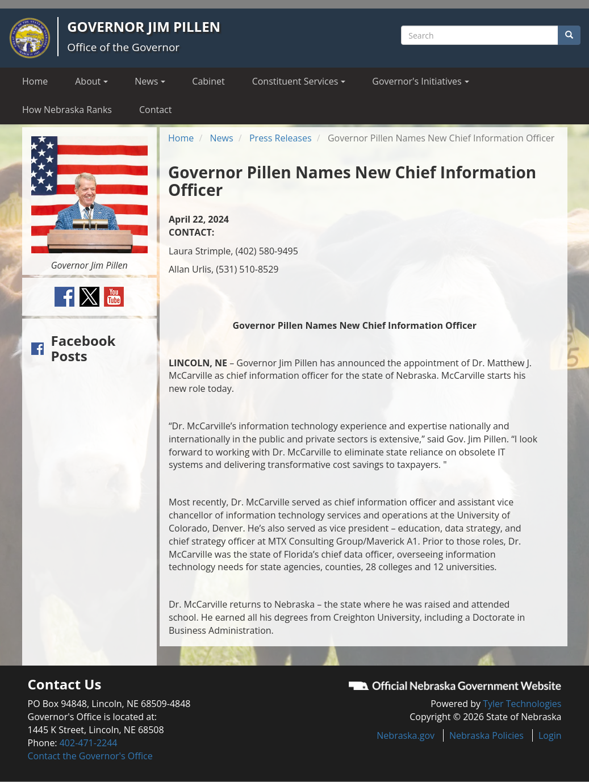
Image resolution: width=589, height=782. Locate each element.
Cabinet (208, 81)
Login (550, 735)
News (221, 138)
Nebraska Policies (486, 735)
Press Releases (280, 138)
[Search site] (479, 35)
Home (35, 81)
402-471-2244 (89, 743)
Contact (155, 109)
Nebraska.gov (406, 735)
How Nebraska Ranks (67, 109)
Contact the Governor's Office (90, 756)
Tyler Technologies (522, 703)
